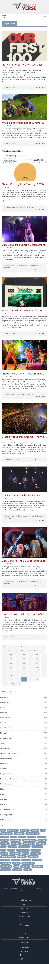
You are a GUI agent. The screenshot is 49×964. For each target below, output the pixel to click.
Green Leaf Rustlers (29, 840)
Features (20, 394)
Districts (22, 837)
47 (30, 671)
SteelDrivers (26, 860)
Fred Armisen (33, 856)
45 (17, 671)
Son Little (16, 863)
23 (11, 659)
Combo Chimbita (28, 863)
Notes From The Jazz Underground (14, 779)
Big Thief (4, 853)
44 (11, 671)
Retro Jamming (6, 784)
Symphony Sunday (7, 809)
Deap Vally (32, 837)
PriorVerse (33, 265)
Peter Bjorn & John (32, 833)
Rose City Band (12, 830)
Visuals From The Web (13, 207)
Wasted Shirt (41, 843)
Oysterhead (12, 846)
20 (37, 655)
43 (4, 671)
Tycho (3, 846)
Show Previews (6, 758)
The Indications (37, 866)
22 (4, 659)
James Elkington (6, 833)
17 (17, 655)
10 (16, 651)
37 (11, 667)
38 (17, 667)
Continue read (38, 87)
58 (11, 679)
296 (12, 683)
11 (22, 651)
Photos (29, 394)
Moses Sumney (37, 846)
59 (17, 679)
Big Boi (25, 853)
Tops (42, 830)
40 (30, 667)
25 (24, 659)
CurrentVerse (10, 87)
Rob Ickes (16, 860)
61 (30, 679)
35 (43, 663)
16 (11, 655)
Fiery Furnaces (15, 853)
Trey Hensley (5, 860)
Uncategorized (6, 815)
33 (30, 663)
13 (35, 651)
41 (37, 667)
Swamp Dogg (15, 840)
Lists (2, 794)
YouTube (3, 743)
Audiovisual (9, 265)
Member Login (24, 916)
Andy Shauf (24, 830)
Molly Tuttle (21, 856)
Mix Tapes (4, 799)
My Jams (3, 804)
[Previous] (4, 647)
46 (24, 671)
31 (17, 663)
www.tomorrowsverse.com (27, 889)
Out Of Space (35, 853)
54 (30, 675)
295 (5, 683)
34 (37, 663)
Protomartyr (17, 869)
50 (4, 675)
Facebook (24, 947)
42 (43, 667)
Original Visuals (6, 774)
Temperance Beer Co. (8, 856)
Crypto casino (24, 937)
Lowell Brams (19, 833)
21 (43, 655)
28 (43, 659)
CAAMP (11, 850)
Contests (3, 769)
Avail (16, 866)
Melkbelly (35, 830)
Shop (2, 789)
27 (37, 659)
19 (30, 655)
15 (4, 655)
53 (24, 675)
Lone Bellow (37, 860)
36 (4, 667)
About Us (24, 908)
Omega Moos (6, 863)
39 (24, 667)
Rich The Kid (25, 866)
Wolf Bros (4, 840)
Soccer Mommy (28, 843)
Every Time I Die (6, 866)
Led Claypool (16, 843)
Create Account (24, 920)
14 (42, 651)
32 (24, 663)
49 (43, 671)
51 (11, 675)
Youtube (24, 959)
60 (24, 679)
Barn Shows (5, 820)
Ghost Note (5, 843)
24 (17, 659)
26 (30, 659)
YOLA (3, 850)
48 (37, 671)
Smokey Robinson (22, 850)
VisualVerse (28, 207)
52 (17, 675)
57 (4, 679)
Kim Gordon (35, 850)
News (2, 708)
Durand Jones (6, 869)
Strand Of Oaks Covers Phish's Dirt (22, 310)
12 (29, 651)
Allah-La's (28, 869)
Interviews (4, 764)
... (43, 679)
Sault (3, 830)
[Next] (19, 684)
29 (4, 663)
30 (11, 663)
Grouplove (5, 837)
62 (37, 679)
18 (24, 655)
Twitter (24, 951)
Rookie (14, 837)
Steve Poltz (42, 840)
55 (37, 675)
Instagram (24, 955)
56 (43, 675)
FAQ (24, 904)
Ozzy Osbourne (24, 846)
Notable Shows (35, 516)
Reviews (18, 460)
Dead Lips (42, 837)
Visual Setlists (5, 728)
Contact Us (24, 912)
